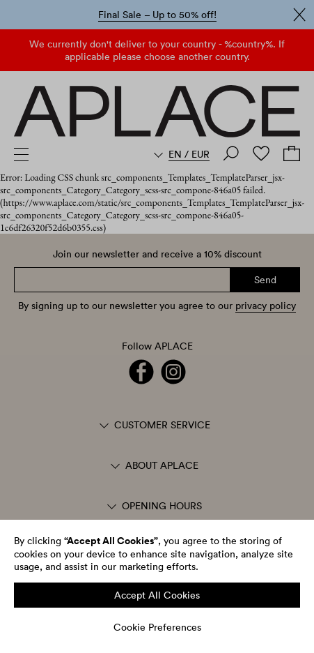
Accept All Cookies (157, 595)
